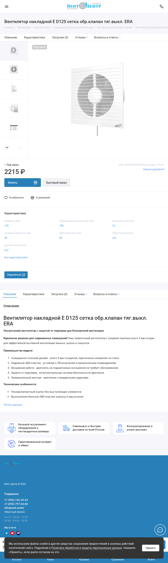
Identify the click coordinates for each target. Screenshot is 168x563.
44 (60, 237)
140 (61, 225)
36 (5, 237)
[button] (7, 147)
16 (113, 225)
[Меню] (6, 6)
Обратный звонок (14, 511)
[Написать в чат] (160, 530)
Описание (10, 37)
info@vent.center (14, 507)
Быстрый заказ (56, 182)
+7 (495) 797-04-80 (16, 504)
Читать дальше (12, 404)
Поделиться (16, 274)
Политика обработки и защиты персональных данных (86, 548)
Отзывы (81, 37)
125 (6, 225)
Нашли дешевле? (154, 169)
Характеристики (34, 37)
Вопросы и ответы (107, 37)
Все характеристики (15, 257)
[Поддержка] (161, 6)
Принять (151, 548)
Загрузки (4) (60, 37)
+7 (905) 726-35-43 (16, 500)
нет (114, 237)
